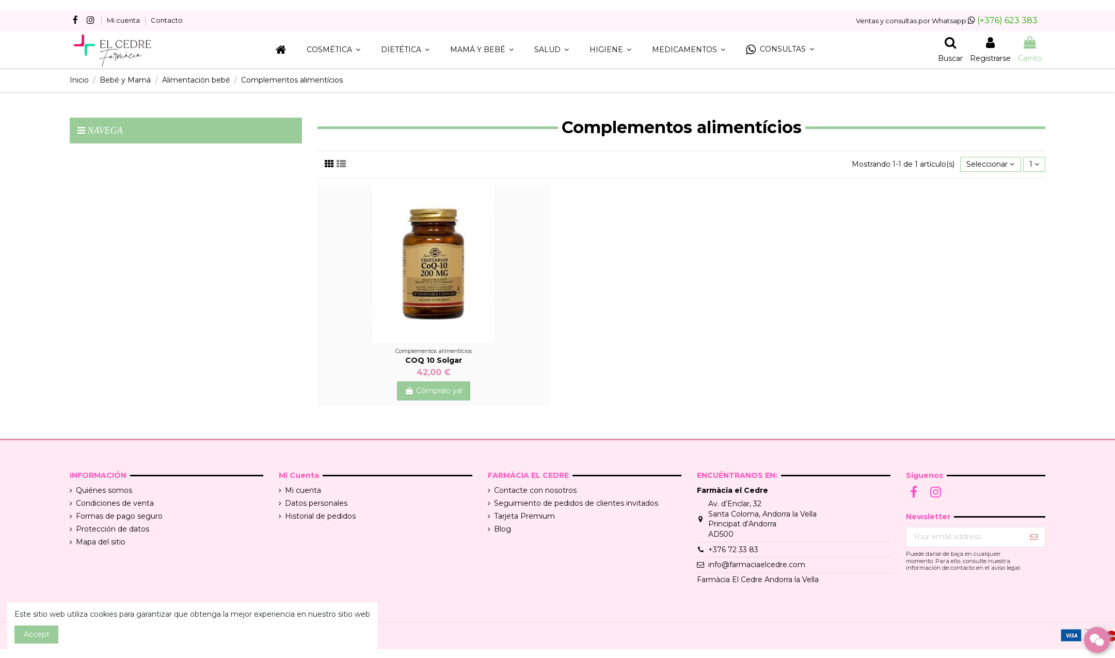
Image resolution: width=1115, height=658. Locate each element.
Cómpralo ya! (434, 390)
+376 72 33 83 (733, 549)
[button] (780, 49)
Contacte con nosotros (535, 490)
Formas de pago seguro (119, 516)
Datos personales (316, 503)
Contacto (167, 20)
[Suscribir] (1034, 537)
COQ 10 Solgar (433, 360)
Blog (502, 529)
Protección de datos (112, 529)
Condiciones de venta (115, 503)
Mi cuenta (124, 20)
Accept (37, 634)
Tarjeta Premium (524, 516)
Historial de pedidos (320, 516)
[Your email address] (964, 537)
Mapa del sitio (100, 542)
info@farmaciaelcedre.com (756, 564)
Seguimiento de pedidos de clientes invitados (576, 503)
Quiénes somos (104, 490)
